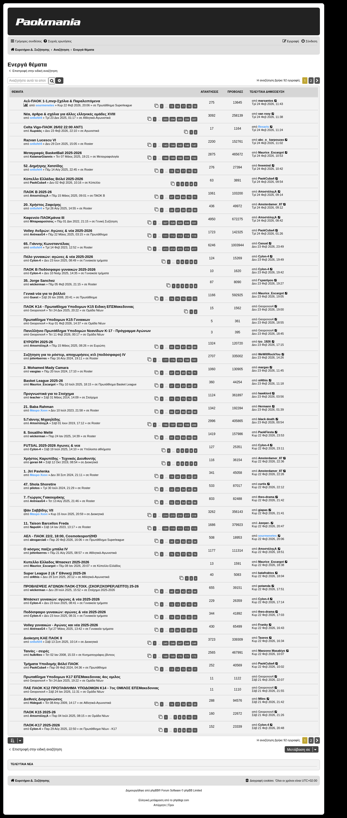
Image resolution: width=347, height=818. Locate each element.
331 (194, 223)
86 (177, 347)
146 (187, 145)
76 (183, 299)
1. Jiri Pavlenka (36, 471)
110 (173, 528)
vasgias (35, 371)
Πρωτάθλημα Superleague (114, 105)
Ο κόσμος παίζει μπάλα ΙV (46, 549)
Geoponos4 (37, 310)
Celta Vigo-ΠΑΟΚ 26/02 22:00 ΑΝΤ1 (53, 127)
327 (165, 223)
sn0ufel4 (36, 117)
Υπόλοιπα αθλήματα (97, 449)
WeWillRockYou (269, 354)
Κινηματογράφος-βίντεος (98, 654)
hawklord (264, 393)
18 (189, 106)
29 (189, 210)
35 (189, 489)
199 (187, 425)
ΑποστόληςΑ (39, 195)
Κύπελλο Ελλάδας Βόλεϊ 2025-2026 (53, 179)
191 (187, 158)
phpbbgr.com (181, 800)
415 (180, 249)
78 (195, 299)
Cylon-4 (35, 260)
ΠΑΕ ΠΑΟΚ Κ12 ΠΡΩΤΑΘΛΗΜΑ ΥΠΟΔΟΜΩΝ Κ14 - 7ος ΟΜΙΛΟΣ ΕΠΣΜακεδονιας (91, 688)
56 (195, 502)
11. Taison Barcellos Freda (46, 523)
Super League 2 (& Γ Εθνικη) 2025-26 (55, 573)
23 (183, 386)
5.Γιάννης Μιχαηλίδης (42, 419)
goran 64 (36, 462)
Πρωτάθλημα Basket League (118, 384)
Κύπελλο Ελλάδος (109, 565)
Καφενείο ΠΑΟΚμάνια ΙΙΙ (44, 218)
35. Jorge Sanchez (39, 281)
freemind (264, 165)
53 (177, 502)
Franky (263, 624)
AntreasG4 (37, 234)
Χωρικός (36, 130)
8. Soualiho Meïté (38, 432)
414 (173, 249)
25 (195, 386)
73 (183, 399)
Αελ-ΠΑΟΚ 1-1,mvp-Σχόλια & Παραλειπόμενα (62, 101)
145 (180, 145)
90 (195, 412)
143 (165, 145)
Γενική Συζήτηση (107, 221)
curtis (262, 483)
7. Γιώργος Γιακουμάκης (44, 497)
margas (263, 367)
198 (180, 425)
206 (187, 119)
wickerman (37, 284)
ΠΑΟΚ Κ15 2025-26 (40, 712)
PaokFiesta (266, 432)
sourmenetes (45, 105)
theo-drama (266, 497)
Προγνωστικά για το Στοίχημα (49, 394)
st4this (263, 380)
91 (171, 437)
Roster (88, 143)
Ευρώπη (99, 345)
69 (183, 197)
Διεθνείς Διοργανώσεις (43, 699)
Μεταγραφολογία (108, 156)
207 (194, 119)
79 (195, 554)
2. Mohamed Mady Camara (46, 368)
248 (187, 643)
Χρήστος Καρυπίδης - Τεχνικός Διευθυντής (60, 458)
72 (177, 399)
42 (183, 591)
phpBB (154, 790)
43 (189, 591)
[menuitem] (57, 41)
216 (180, 515)
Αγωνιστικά (91, 130)
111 (165, 236)
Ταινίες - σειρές (36, 651)
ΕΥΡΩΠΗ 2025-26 (38, 342)
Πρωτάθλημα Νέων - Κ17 (100, 728)
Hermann (264, 406)
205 (180, 119)
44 (195, 591)
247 (180, 643)
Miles (262, 698)
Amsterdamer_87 (270, 204)
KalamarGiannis (41, 156)
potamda (264, 585)
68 (177, 197)
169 (173, 656)
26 (171, 210)
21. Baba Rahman (38, 407)
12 (171, 604)
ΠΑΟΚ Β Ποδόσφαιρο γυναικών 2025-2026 (59, 269)
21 (171, 386)
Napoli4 (35, 527)
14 (183, 604)
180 (187, 360)
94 (189, 437)
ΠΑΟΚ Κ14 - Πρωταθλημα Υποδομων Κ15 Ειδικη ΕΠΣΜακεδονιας (79, 307)
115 (194, 236)
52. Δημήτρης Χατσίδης (43, 166)
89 (195, 347)
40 (171, 591)
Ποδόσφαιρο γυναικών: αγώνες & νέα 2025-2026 (65, 612)
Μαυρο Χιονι (38, 410)
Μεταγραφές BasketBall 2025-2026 (53, 153)
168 (165, 656)
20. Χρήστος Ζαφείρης (42, 205)
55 (189, 502)
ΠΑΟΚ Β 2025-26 (38, 192)
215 (173, 515)
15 (171, 106)
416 (187, 249)
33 (177, 489)
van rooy (264, 113)
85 (171, 347)
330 (187, 223)
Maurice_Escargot (271, 152)
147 (194, 145)
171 (187, 656)
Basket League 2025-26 (43, 381)
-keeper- (264, 523)
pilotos (35, 488)
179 (180, 360)
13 (177, 604)
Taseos (263, 637)
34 (183, 489)
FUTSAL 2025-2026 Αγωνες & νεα (52, 445)
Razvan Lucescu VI (40, 140)
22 (177, 386)
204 (173, 119)
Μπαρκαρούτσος (42, 221)
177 (165, 360)
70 (189, 197)
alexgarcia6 (38, 539)
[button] (317, 80)
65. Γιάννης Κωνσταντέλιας (47, 244)
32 (171, 489)
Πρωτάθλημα (98, 234)
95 (195, 437)
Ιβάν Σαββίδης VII (38, 510)
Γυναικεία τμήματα (95, 260)
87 (183, 347)
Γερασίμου (265, 280)
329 (180, 223)
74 (171, 299)
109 (165, 528)
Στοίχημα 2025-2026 (101, 590)
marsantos (265, 100)
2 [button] (311, 80)
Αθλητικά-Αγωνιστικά (97, 117)
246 (173, 643)
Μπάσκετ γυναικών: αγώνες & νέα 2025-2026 (62, 599)
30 (195, 210)
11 (195, 717)
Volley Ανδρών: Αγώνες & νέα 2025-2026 (58, 231)
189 (173, 158)
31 (177, 541)
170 (180, 656)
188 (165, 158)
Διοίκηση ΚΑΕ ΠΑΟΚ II (43, 638)
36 (195, 489)
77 (189, 299)
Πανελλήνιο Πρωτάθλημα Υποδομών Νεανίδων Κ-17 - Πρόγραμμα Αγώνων (87, 331)
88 (189, 347)
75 (177, 299)
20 (177, 476)
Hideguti (36, 702)
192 (194, 158)
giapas (263, 510)
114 (187, 236)
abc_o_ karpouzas (271, 139)
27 (177, 210)
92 (177, 437)
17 (183, 106)
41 (177, 591)
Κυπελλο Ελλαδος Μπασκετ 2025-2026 (56, 562)
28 (183, 210)
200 (194, 425)
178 (173, 360)
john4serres (38, 358)
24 (189, 386)
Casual (263, 243)
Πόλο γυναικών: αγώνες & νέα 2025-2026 (58, 257)
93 (183, 437)
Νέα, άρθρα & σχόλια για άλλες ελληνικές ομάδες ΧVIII (69, 114)
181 (194, 360)
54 (183, 502)
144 (173, 145)
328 (173, 223)
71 (195, 197)
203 (165, 119)
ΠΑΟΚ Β (99, 195)
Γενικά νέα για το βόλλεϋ (44, 294)
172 (194, 656)
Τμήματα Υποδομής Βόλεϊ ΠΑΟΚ (51, 664)
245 (165, 643)
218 (194, 515)
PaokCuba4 (38, 182)
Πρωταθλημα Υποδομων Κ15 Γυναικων (57, 320)
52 (171, 502)
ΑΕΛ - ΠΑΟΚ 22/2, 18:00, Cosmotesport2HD (60, 536)
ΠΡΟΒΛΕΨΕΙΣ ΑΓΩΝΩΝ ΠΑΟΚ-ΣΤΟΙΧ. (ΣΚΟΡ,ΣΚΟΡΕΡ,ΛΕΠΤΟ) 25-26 (81, 586)
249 (194, 643)
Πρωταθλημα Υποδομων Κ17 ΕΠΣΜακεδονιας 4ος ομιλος (72, 677)
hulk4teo (36, 654)
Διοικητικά (91, 462)
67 (171, 197)
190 (180, 158)
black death (266, 419)
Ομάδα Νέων (95, 310)
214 (165, 515)
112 (173, 236)
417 (194, 249)
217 (187, 515)
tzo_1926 (264, 341)
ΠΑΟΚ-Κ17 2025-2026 (42, 725)
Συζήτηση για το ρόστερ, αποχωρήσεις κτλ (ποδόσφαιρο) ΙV (75, 355)
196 (165, 425)
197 (173, 425)
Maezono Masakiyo (271, 650)
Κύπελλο (94, 182)
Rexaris (263, 126)
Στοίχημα (92, 397)
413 (165, 249)
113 (180, 236)
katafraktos (266, 572)
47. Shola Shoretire (40, 484)
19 (195, 106)
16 (177, 106)
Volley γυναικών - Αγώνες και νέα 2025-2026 (61, 625)
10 (189, 717)
